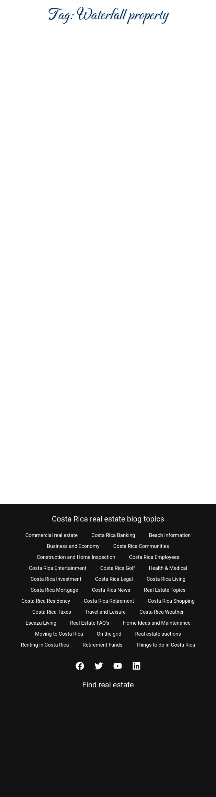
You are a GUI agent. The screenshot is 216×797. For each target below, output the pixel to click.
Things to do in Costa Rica (165, 645)
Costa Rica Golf (117, 568)
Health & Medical (168, 568)
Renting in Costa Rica (45, 645)
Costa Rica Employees (154, 557)
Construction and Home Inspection (76, 557)
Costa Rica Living (166, 579)
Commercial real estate (51, 535)
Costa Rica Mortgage (54, 590)
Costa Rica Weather (161, 612)
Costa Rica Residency (45, 601)
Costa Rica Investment (56, 579)
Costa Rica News (111, 590)
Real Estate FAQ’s (89, 623)
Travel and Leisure (105, 612)
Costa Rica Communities (141, 546)
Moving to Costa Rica (59, 634)
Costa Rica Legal (114, 579)
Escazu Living (40, 623)
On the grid (109, 634)
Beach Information (170, 535)
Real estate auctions (158, 634)
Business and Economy (73, 546)
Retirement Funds (103, 645)
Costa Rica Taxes (51, 612)
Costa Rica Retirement (109, 601)
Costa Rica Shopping (171, 601)
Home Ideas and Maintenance (157, 623)
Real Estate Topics (164, 590)
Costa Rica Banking (113, 535)
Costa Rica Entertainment (58, 568)
